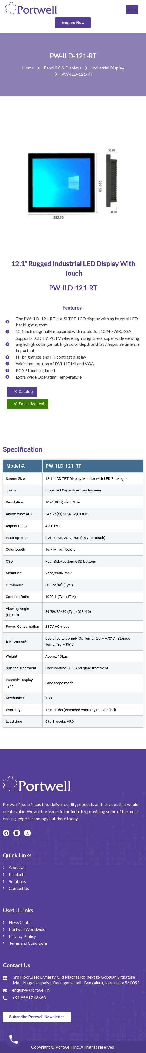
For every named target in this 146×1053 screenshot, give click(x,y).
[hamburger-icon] (132, 9)
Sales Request (27, 403)
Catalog (22, 391)
